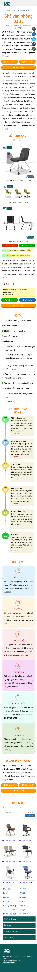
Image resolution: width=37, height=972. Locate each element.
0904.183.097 (27, 62)
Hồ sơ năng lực (11, 919)
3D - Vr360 (9, 937)
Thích (7, 26)
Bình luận (16, 26)
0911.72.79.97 (9, 62)
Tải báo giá (28, 300)
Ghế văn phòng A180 (25, 861)
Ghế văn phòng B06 (25, 840)
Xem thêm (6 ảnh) (10, 246)
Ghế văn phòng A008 (25, 882)
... (11, 433)
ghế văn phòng (18, 35)
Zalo (34, 39)
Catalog (8, 925)
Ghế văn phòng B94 (8, 882)
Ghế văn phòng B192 (8, 840)
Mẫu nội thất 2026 (12, 931)
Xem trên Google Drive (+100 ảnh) (20, 255)
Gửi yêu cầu (18, 67)
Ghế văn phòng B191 (8, 861)
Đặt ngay (11, 300)
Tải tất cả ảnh (27, 246)
